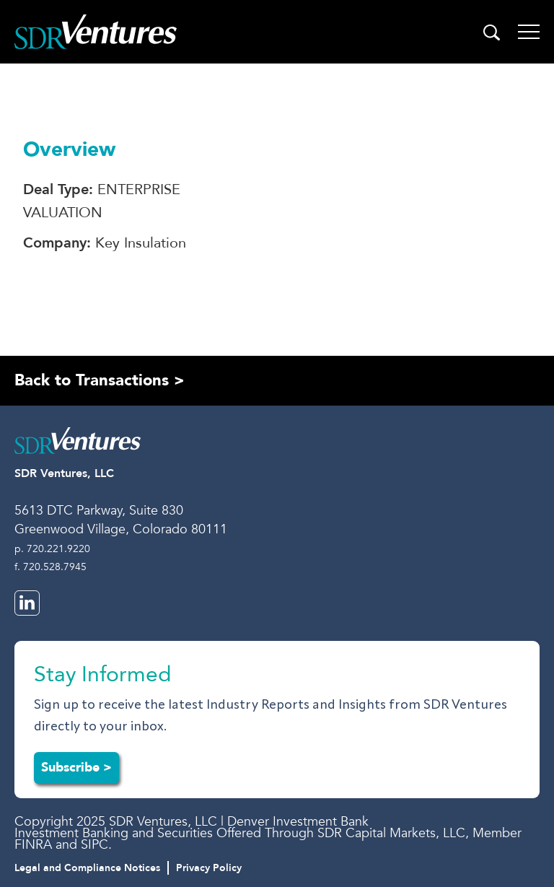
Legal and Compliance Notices (87, 868)
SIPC (94, 845)
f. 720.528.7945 (50, 567)
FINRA (33, 845)
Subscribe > (76, 768)
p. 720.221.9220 (52, 549)
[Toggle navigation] (529, 32)
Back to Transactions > (99, 380)
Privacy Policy (209, 868)
